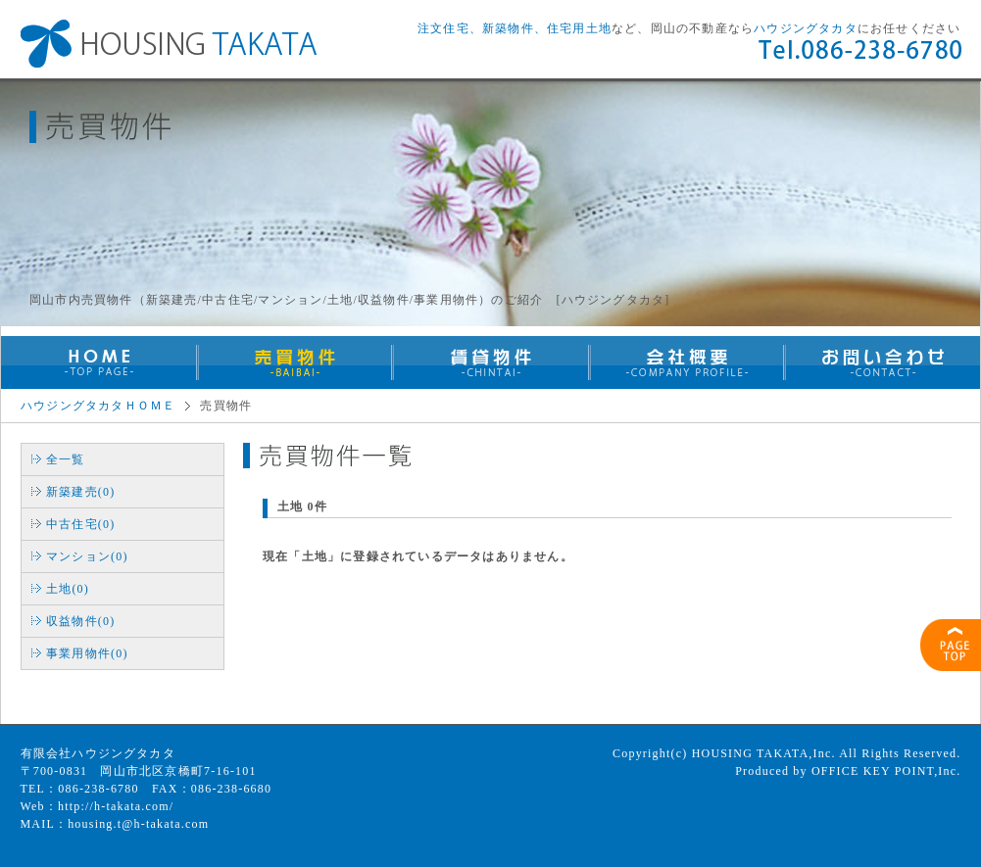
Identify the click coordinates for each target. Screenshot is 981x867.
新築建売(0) (80, 492)
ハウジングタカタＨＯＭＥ (98, 405)
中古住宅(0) (80, 524)
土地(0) (67, 589)
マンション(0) (87, 556)
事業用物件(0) (87, 653)
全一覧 (65, 459)
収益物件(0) (80, 621)
